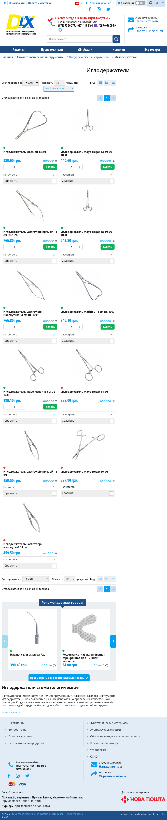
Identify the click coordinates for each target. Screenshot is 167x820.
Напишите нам (146, 21)
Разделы (18, 49)
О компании (17, 3)
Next (113, 641)
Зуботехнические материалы (109, 723)
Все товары (149, 49)
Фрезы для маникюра (104, 743)
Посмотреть (10, 174)
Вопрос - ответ (17, 729)
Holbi (162, 814)
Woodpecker (98, 750)
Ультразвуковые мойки (105, 729)
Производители (51, 49)
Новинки (116, 49)
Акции (86, 49)
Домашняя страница (5, 3)
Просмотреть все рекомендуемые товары (57, 677)
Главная (7, 57)
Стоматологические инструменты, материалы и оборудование (47, 813)
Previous (5, 641)
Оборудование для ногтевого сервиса (115, 736)
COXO (94, 756)
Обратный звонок (149, 30)
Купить (50, 167)
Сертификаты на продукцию (26, 743)
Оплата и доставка (39, 3)
